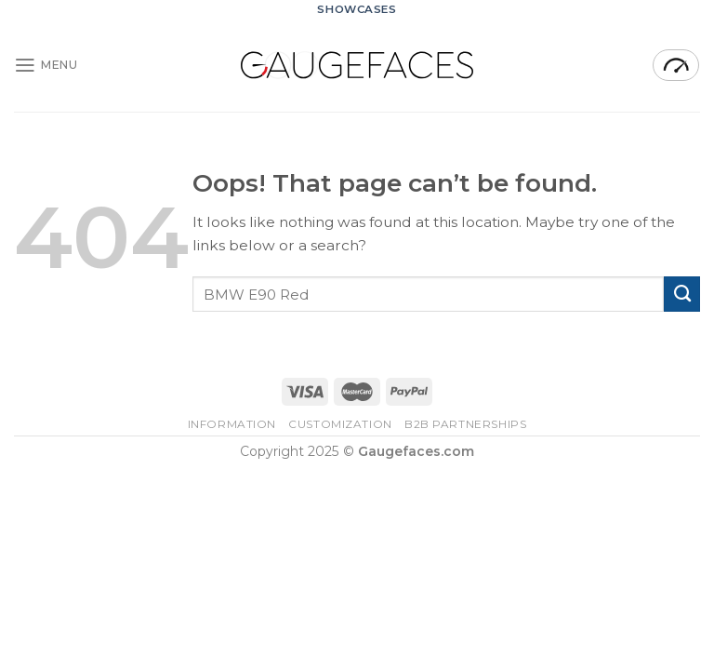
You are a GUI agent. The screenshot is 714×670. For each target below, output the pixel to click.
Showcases (356, 9)
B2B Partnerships (465, 424)
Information (232, 424)
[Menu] (45, 65)
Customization (340, 424)
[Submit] (682, 294)
